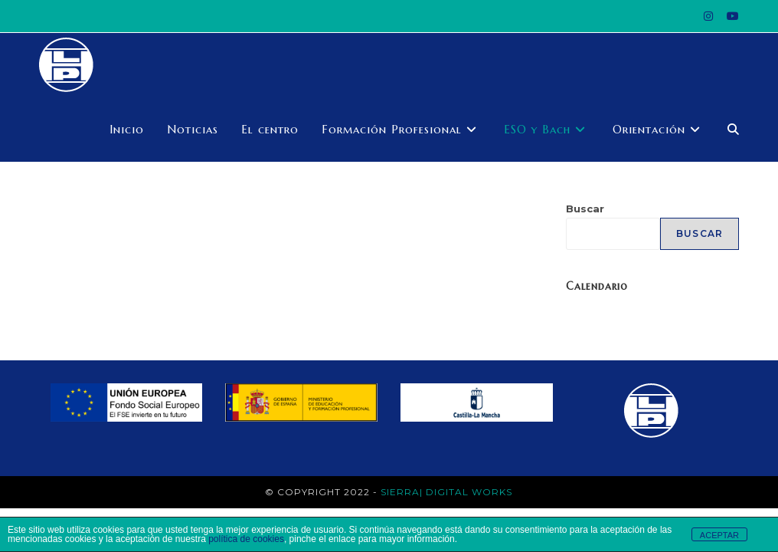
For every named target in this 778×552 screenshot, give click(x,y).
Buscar (585, 208)
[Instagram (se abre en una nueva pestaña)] (708, 16)
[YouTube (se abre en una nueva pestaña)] (729, 16)
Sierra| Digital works (446, 492)
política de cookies (246, 539)
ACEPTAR (719, 535)
